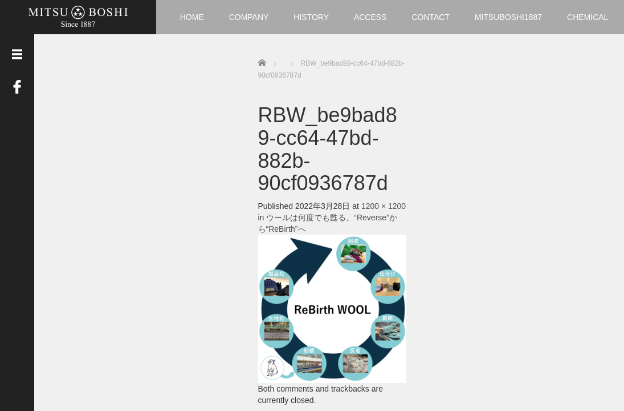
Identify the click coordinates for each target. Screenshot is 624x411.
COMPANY (249, 17)
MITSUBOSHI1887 (508, 17)
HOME (192, 17)
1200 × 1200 (383, 206)
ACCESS (370, 17)
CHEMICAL (587, 17)
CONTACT (430, 17)
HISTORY (311, 17)
